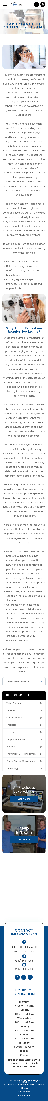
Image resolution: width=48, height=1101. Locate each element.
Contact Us (24, 839)
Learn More (24, 798)
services (10, 710)
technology (12, 768)
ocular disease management (21, 761)
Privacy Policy (37, 1084)
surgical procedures (16, 739)
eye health (11, 732)
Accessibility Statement (16, 1084)
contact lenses (14, 717)
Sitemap (25, 1088)
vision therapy (13, 703)
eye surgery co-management (21, 753)
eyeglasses (11, 724)
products (10, 746)
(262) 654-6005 (24, 961)
